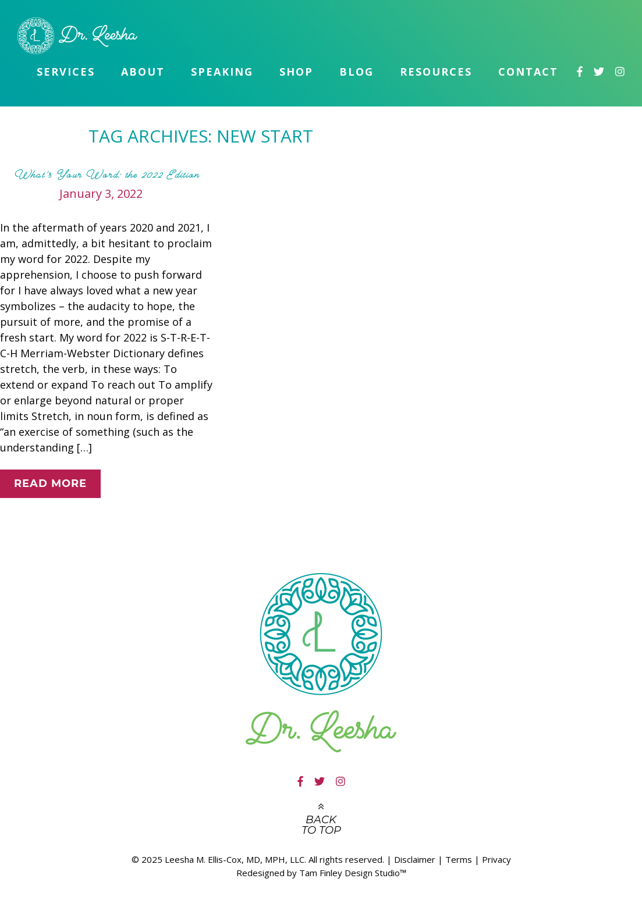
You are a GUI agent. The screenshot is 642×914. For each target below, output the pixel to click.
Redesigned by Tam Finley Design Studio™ (321, 873)
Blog (356, 72)
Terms (458, 859)
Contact (528, 72)
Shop (296, 72)
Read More (50, 483)
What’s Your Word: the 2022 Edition (107, 174)
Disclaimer (414, 859)
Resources (436, 72)
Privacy (496, 859)
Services (66, 72)
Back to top (321, 825)
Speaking (222, 72)
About (143, 72)
